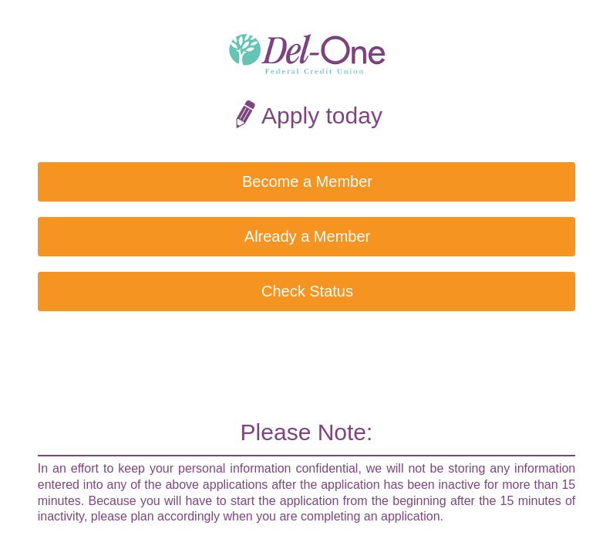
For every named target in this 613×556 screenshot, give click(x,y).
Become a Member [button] (307, 181)
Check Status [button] (307, 291)
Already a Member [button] (307, 236)
